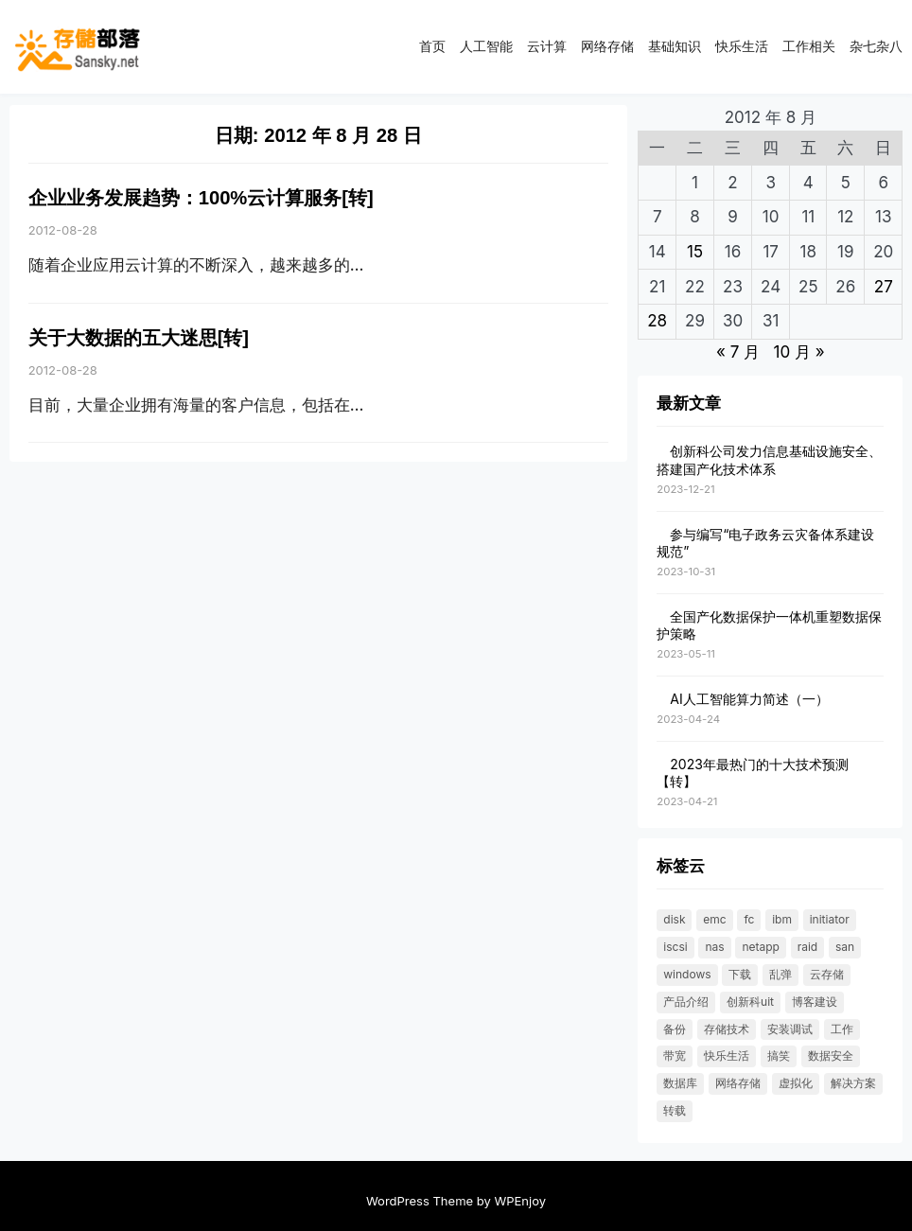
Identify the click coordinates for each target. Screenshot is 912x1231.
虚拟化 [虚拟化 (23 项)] (796, 1083)
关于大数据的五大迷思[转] (138, 337)
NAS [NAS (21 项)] (714, 947)
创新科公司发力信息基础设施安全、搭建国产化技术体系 (769, 459)
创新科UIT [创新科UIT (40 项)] (750, 1001)
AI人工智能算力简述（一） (749, 699)
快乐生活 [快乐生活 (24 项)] (726, 1055)
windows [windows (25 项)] (686, 974)
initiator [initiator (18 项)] (830, 919)
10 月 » (798, 352)
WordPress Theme (419, 1200)
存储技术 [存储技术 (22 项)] (726, 1029)
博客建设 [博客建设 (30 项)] (814, 1001)
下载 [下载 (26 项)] (739, 974)
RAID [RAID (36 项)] (808, 947)
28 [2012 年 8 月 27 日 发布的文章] (657, 320)
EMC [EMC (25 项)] (714, 919)
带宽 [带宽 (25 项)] (674, 1055)
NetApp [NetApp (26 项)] (761, 947)
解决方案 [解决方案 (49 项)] (853, 1083)
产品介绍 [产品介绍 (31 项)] (686, 1001)
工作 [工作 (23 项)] (842, 1029)
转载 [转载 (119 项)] (674, 1110)
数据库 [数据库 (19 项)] (680, 1083)
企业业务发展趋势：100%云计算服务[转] (201, 197)
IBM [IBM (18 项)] (782, 919)
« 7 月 (738, 352)
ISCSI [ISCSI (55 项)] (675, 947)
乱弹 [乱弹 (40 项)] (780, 974)
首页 (432, 46)
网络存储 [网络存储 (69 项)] (738, 1083)
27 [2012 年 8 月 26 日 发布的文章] (883, 286)
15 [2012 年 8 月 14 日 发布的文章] (695, 251)
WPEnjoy (520, 1200)
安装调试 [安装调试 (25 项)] (790, 1029)
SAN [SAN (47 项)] (844, 947)
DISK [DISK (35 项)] (674, 919)
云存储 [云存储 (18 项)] (827, 974)
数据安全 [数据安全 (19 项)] (830, 1055)
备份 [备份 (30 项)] (674, 1029)
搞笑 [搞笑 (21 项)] (778, 1055)
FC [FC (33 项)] (749, 919)
